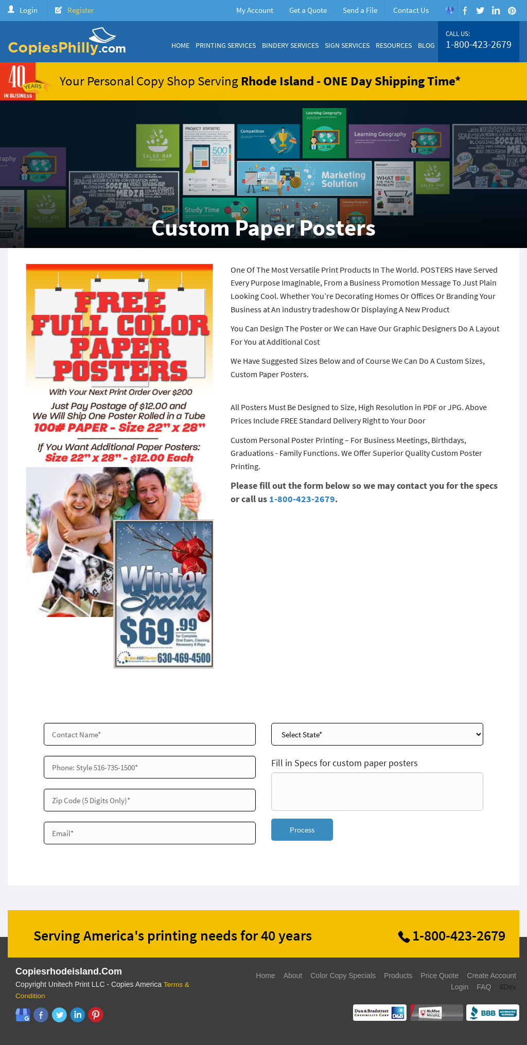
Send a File (360, 10)
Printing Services (226, 45)
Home (180, 45)
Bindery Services (290, 45)
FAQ (484, 987)
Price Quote (439, 975)
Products (398, 975)
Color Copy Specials (343, 975)
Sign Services (347, 45)
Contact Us (411, 10)
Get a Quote (308, 10)
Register (80, 10)
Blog (426, 45)
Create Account (491, 975)
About (293, 975)
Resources (394, 45)
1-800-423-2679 (479, 44)
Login (29, 10)
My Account (254, 10)
